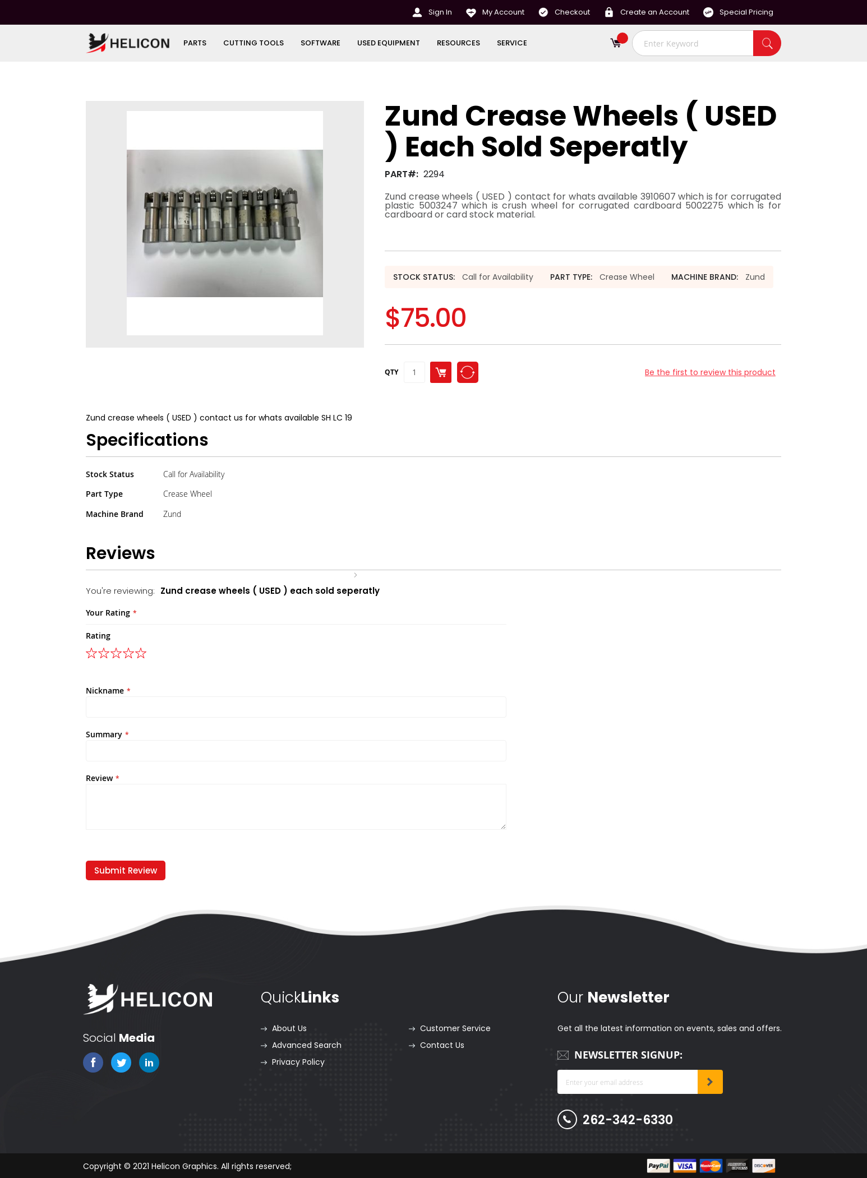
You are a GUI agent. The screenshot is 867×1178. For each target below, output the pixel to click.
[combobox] (707, 43)
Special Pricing (746, 12)
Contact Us (442, 1045)
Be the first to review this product (710, 372)
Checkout (572, 12)
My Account (503, 12)
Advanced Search (307, 1045)
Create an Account (654, 12)
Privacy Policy (298, 1062)
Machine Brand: (704, 277)
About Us (289, 1028)
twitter (121, 1062)
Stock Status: (424, 277)
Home (337, 574)
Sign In (440, 12)
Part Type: (571, 277)
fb (93, 1062)
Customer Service (455, 1028)
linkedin (149, 1062)
